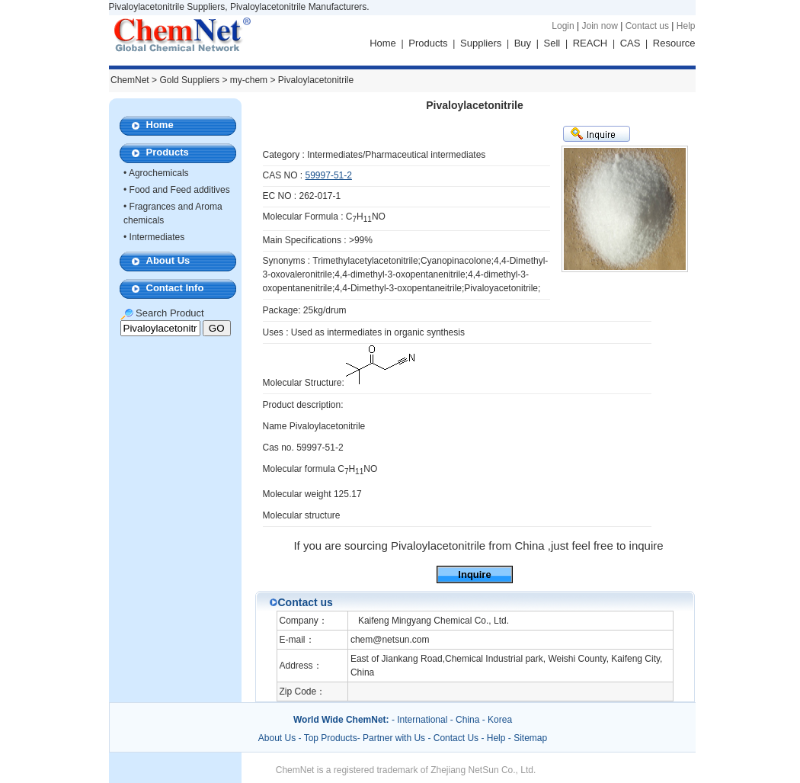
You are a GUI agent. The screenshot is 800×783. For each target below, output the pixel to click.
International (422, 719)
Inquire (474, 574)
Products (427, 43)
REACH (590, 43)
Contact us (647, 26)
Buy (522, 43)
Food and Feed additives (180, 190)
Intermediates (157, 237)
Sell (552, 43)
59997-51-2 (329, 175)
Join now (599, 26)
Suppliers (480, 43)
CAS (630, 43)
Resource (674, 43)
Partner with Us (395, 738)
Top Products (330, 738)
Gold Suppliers (189, 80)
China (467, 719)
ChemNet (129, 80)
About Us (168, 260)
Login (563, 26)
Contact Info (175, 288)
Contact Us (456, 738)
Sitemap (530, 738)
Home (383, 43)
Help (686, 26)
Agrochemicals (159, 173)
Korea (500, 719)
